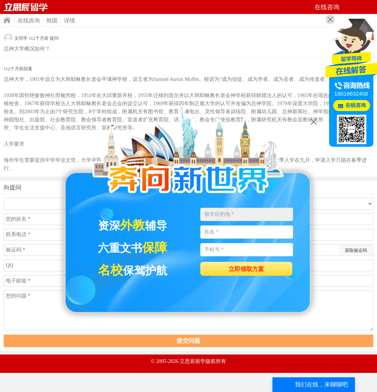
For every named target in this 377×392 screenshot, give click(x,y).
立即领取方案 (246, 269)
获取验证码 (356, 250)
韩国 (51, 21)
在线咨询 (29, 21)
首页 (26, 7)
